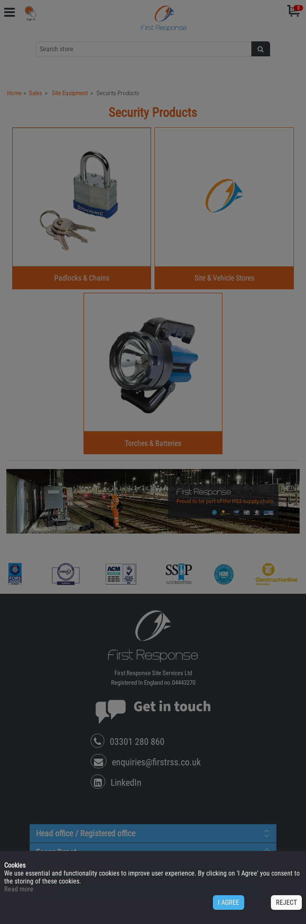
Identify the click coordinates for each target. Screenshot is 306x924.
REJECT (286, 902)
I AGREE (228, 902)
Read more (18, 889)
